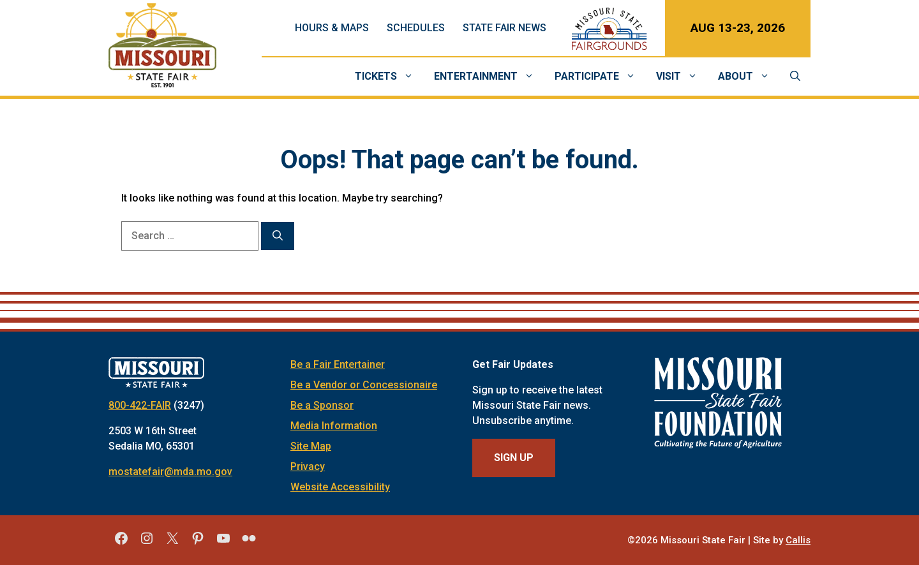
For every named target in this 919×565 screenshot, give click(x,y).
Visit (682, 76)
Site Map (310, 446)
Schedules (416, 28)
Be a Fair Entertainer (337, 364)
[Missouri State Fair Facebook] (121, 542)
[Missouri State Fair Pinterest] (197, 542)
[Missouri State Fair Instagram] (146, 542)
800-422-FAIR (139, 405)
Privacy (307, 466)
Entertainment (489, 76)
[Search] (277, 236)
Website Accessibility (340, 487)
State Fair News (504, 28)
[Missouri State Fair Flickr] (249, 542)
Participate (600, 76)
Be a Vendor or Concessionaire (363, 385)
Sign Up (514, 457)
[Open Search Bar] (795, 76)
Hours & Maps (332, 28)
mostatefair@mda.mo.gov (170, 472)
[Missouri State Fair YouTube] (223, 542)
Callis (798, 540)
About (749, 76)
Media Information (333, 426)
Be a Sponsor (322, 405)
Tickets (389, 76)
